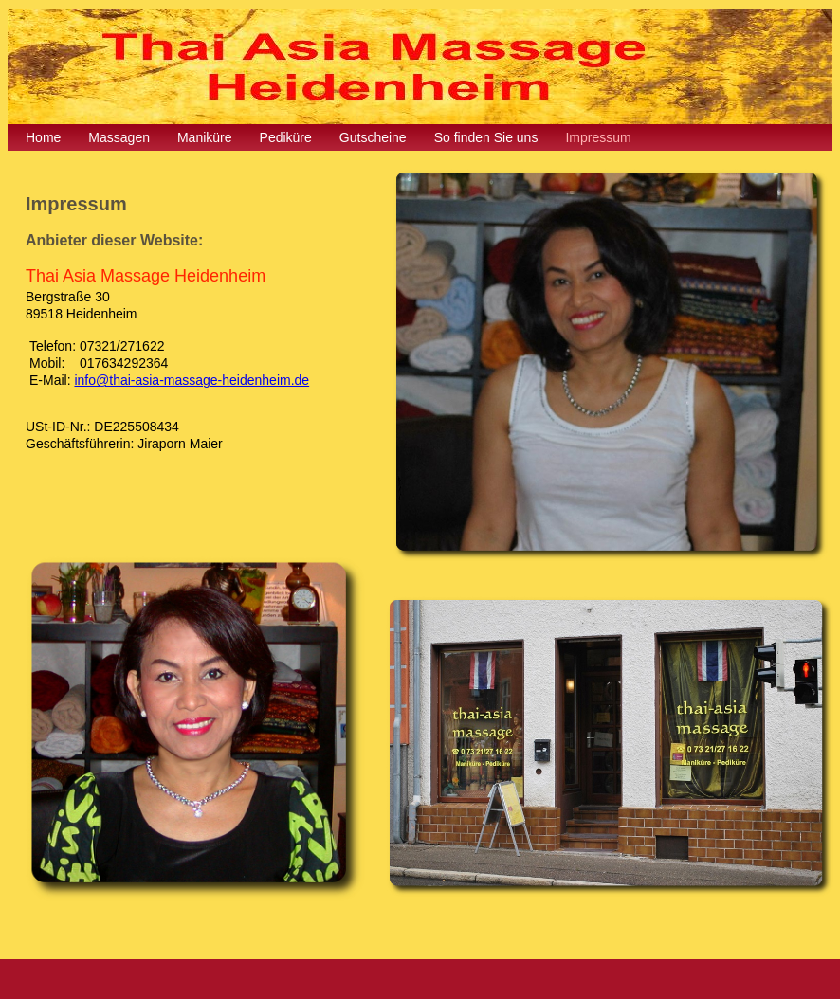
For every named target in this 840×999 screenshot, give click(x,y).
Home (43, 137)
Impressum (597, 137)
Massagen (119, 137)
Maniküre (204, 137)
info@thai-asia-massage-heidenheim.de (191, 380)
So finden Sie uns (486, 137)
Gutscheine (373, 137)
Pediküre (286, 137)
